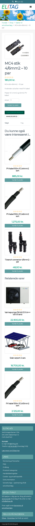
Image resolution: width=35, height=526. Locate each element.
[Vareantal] (14, 100)
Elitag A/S (10, 7)
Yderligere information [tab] (14, 112)
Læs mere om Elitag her (11, 451)
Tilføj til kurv (12, 105)
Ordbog (6, 467)
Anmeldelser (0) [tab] (11, 116)
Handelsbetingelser (10, 473)
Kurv (19, 2)
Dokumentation (9, 480)
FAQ (4, 464)
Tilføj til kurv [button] (17, 180)
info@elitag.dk (7, 501)
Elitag (4, 518)
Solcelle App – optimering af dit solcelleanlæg (14, 484)
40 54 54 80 (12, 446)
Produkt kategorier (10, 470)
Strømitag (11, 518)
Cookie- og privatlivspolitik (12, 477)
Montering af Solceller (11, 461)
